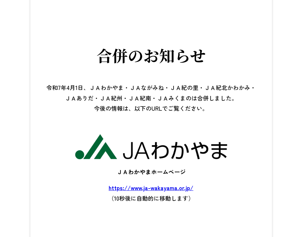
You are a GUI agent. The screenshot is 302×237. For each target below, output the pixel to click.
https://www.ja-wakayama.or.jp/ (151, 187)
